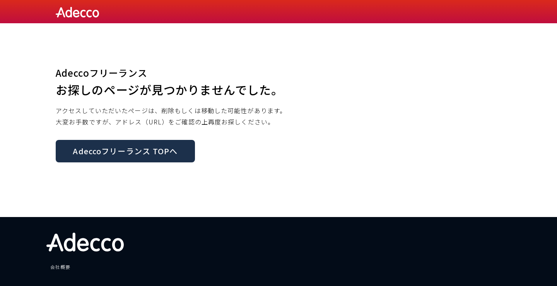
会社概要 (60, 267)
